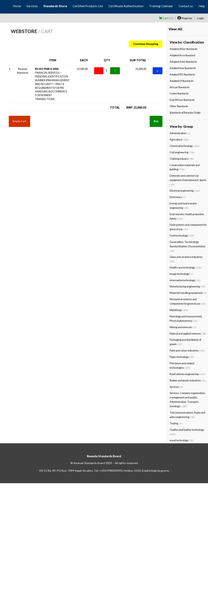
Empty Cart (19, 121)
